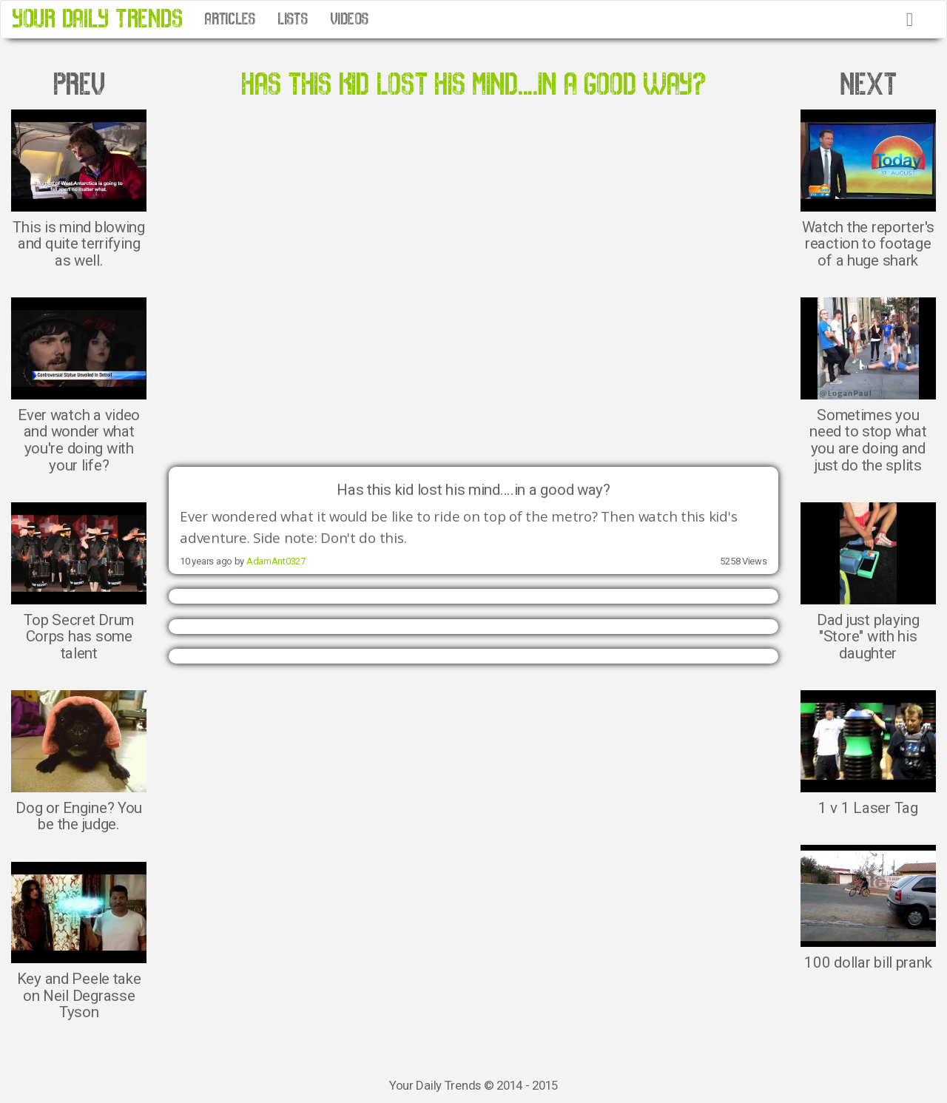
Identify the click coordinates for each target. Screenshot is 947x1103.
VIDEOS (349, 19)
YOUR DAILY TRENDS (97, 19)
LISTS (292, 19)
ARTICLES (229, 19)
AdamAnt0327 (276, 561)
